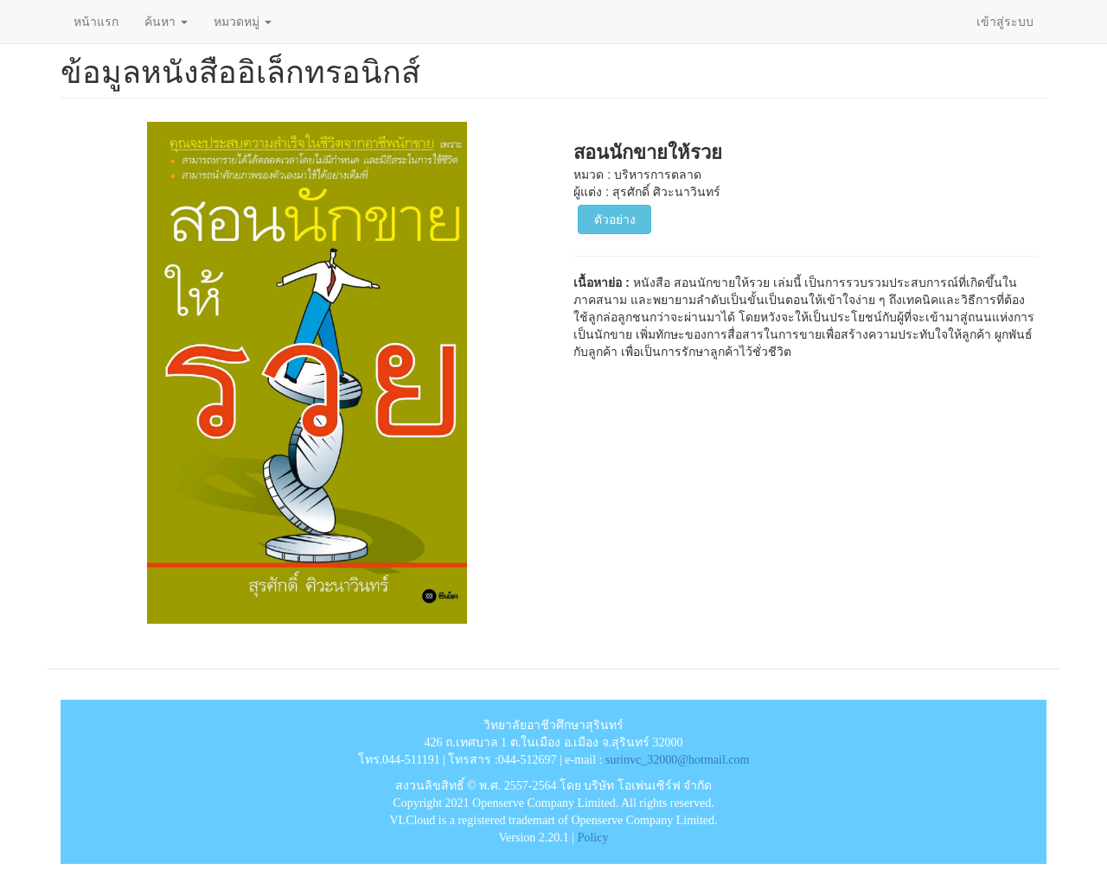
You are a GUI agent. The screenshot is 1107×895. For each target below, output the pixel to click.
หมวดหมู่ (243, 22)
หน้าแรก (96, 22)
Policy (593, 837)
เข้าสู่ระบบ (1004, 22)
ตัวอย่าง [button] (615, 219)
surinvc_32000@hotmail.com (677, 759)
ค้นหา (166, 22)
